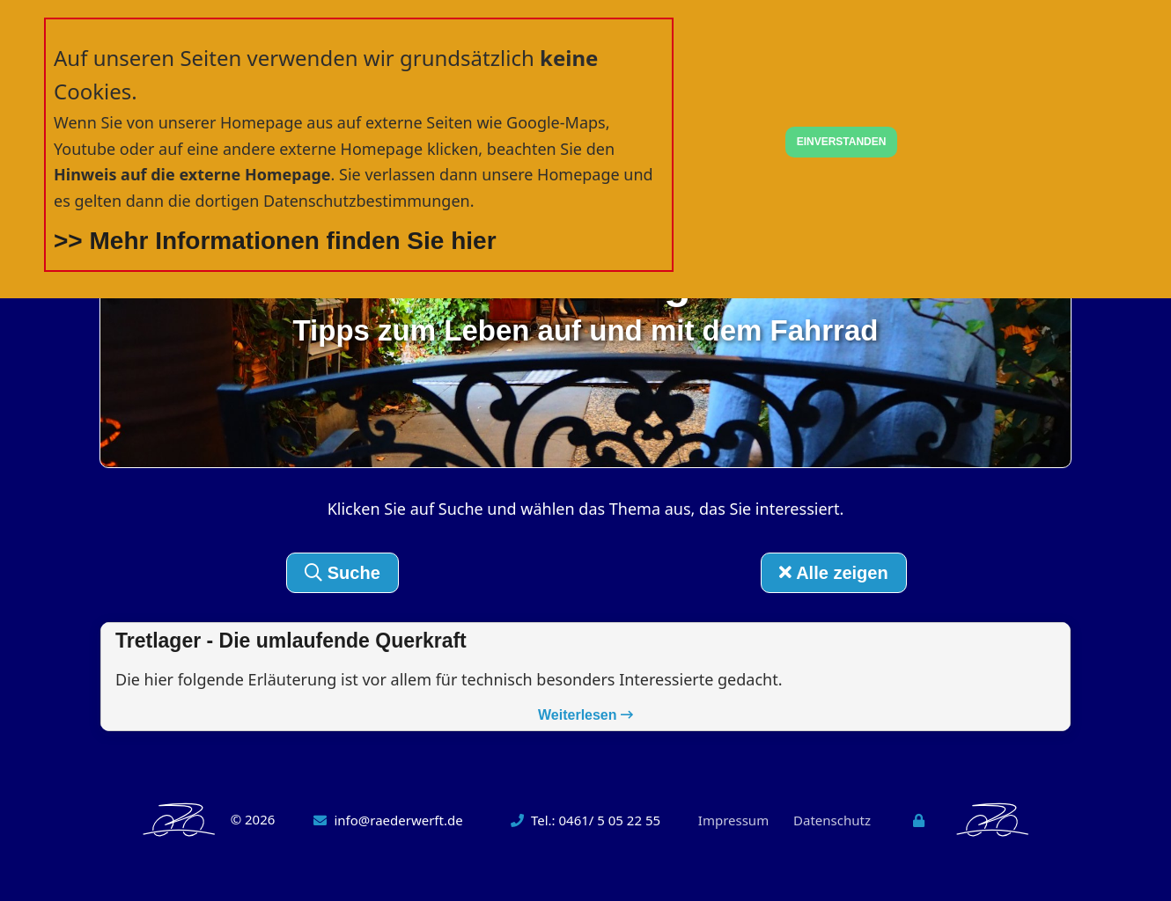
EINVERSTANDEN (842, 142)
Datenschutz (832, 820)
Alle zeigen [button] (833, 572)
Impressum (733, 820)
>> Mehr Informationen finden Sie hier (275, 240)
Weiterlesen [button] (585, 714)
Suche (342, 572)
